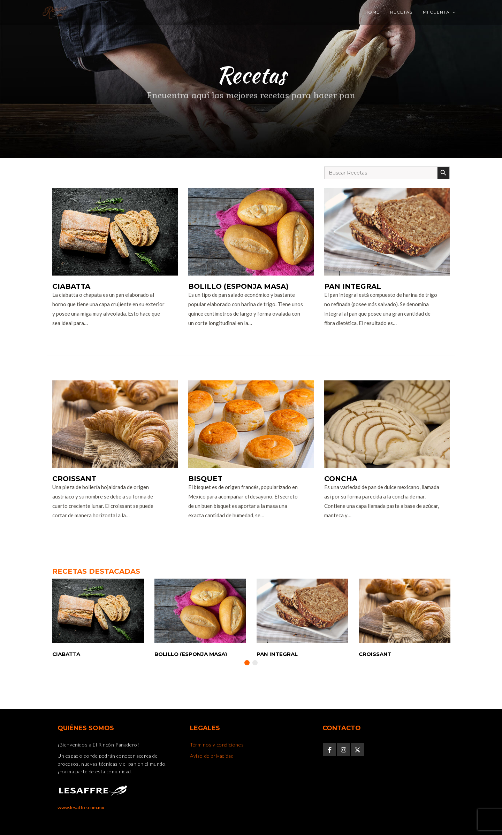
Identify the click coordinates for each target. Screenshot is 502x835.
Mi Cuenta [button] (439, 12)
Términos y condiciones (217, 745)
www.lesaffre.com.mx (81, 807)
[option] (98, 617)
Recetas (401, 12)
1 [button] (247, 662)
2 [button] (255, 662)
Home (372, 12)
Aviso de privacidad (212, 756)
